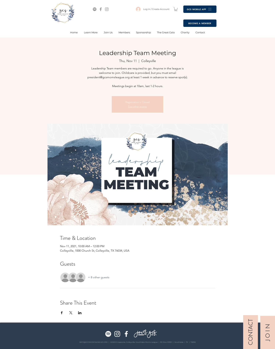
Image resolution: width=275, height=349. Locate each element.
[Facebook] (100, 9)
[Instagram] (106, 9)
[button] (176, 9)
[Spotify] (94, 9)
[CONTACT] (250, 332)
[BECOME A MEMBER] (199, 23)
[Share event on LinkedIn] (80, 312)
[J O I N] (267, 332)
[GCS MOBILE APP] (199, 9)
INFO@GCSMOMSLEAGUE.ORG (93, 342)
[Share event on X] (71, 312)
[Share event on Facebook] (62, 312)
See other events (137, 106)
